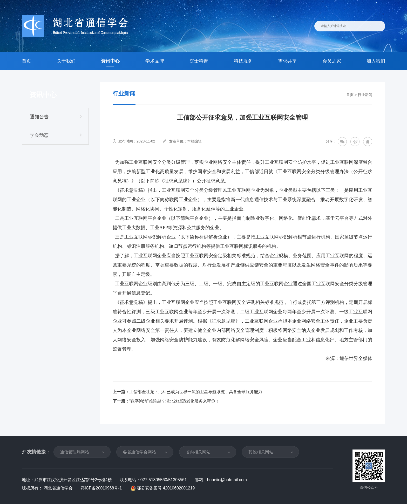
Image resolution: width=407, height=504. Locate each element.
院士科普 (198, 61)
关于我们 (66, 61)
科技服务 (243, 61)
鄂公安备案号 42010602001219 (163, 488)
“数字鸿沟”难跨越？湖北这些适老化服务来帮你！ (174, 401)
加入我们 (376, 61)
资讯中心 (110, 61)
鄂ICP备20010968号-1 (101, 488)
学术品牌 (154, 61)
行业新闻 (365, 95)
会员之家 (331, 61)
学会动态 (39, 135)
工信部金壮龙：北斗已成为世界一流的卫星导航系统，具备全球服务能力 (195, 392)
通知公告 (39, 116)
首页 (26, 61)
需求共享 (287, 61)
